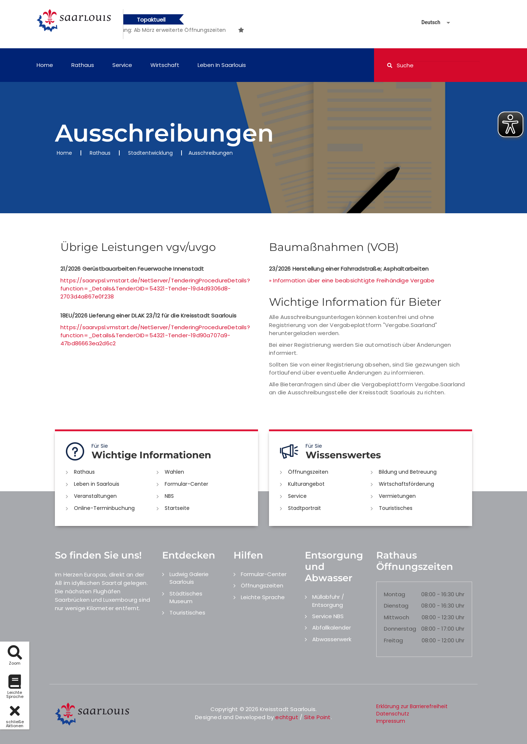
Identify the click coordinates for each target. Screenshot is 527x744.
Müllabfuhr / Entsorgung (328, 600)
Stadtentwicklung (150, 153)
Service (122, 65)
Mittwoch (396, 617)
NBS (169, 496)
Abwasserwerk (331, 639)
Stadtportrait (304, 508)
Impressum (390, 721)
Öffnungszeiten (308, 472)
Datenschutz (392, 713)
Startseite (177, 508)
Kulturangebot (306, 484)
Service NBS (328, 616)
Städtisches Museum (185, 597)
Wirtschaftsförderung (406, 484)
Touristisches (395, 508)
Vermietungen (397, 496)
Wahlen (174, 472)
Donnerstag (400, 628)
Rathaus (82, 65)
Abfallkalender (331, 627)
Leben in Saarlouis (222, 65)
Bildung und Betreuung (408, 472)
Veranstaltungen (95, 496)
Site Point (317, 717)
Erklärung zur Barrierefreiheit (412, 706)
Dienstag (396, 605)
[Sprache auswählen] (427, 22)
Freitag (393, 640)
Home (45, 65)
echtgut (286, 717)
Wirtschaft (164, 65)
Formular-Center (186, 484)
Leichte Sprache (263, 597)
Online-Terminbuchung (104, 508)
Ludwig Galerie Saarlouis (189, 578)
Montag (394, 594)
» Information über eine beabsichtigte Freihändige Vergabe (351, 280)
